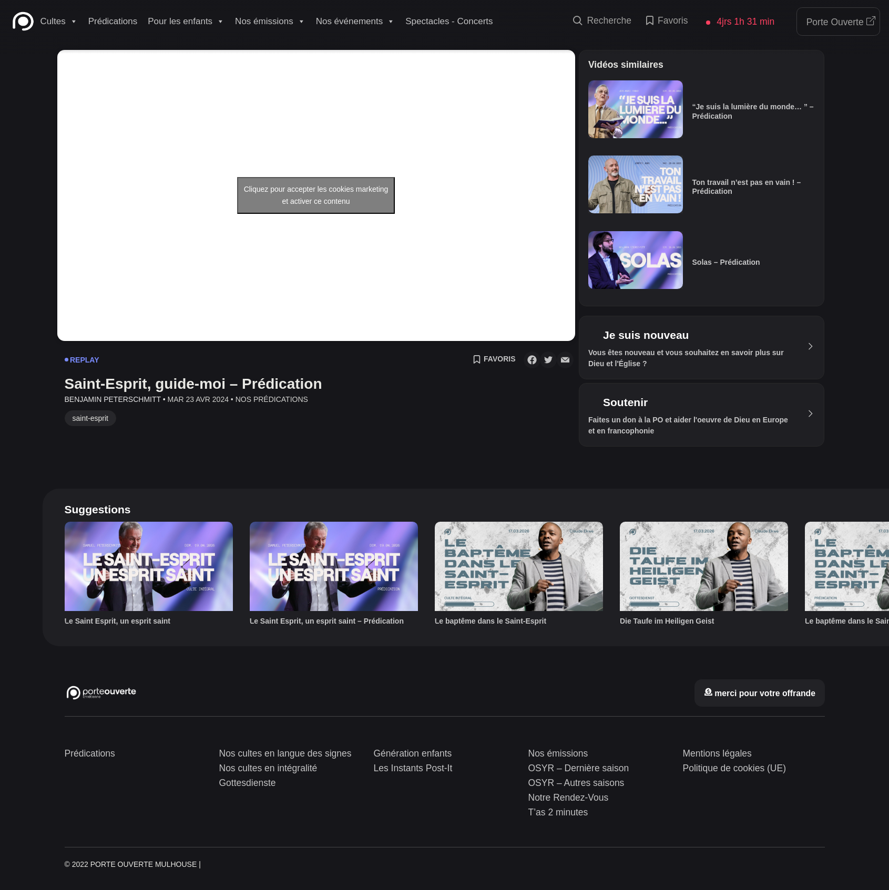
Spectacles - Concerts (449, 21)
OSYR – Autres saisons (576, 783)
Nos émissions (270, 21)
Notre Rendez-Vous (568, 797)
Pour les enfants (186, 21)
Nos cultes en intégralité (268, 768)
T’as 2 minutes (558, 812)
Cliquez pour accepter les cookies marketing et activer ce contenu (316, 195)
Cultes (59, 21)
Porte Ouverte (841, 22)
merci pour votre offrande (759, 693)
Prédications (113, 21)
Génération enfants (413, 753)
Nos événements (355, 21)
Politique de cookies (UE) (734, 768)
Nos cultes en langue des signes (285, 753)
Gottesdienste (247, 783)
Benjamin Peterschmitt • (115, 399)
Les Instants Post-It (413, 768)
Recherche (602, 21)
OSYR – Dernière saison (578, 768)
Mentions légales (717, 753)
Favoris (667, 21)
